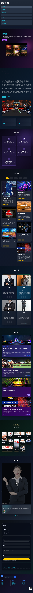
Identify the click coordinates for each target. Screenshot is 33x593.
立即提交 (16, 559)
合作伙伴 (2, 581)
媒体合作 (23, 582)
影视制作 (16, 178)
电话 (3, 555)
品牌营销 (25, 178)
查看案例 (9, 96)
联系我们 (2, 584)
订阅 (14, 577)
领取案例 (4, 40)
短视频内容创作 (13, 584)
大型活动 (20, 178)
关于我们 (2, 583)
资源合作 (23, 584)
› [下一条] (30, 491)
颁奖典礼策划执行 (14, 585)
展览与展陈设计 (13, 582)
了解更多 (3, 96)
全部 (7, 178)
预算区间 (4, 542)
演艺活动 (11, 178)
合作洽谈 (23, 583)
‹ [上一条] (2, 491)
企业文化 (23, 581)
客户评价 (2, 582)
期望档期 (4, 545)
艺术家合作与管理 (14, 583)
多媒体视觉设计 (13, 581)
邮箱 (3, 539)
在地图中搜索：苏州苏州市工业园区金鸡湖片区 (9, 567)
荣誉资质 (23, 585)
